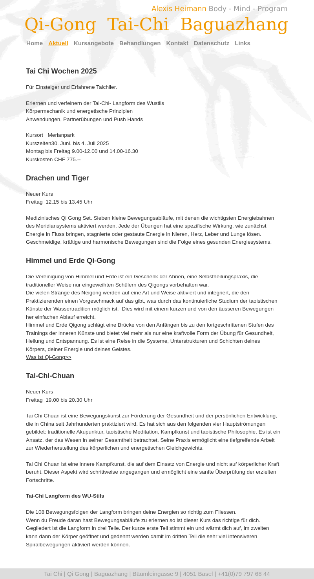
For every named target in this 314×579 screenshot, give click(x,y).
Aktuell (58, 43)
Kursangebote (94, 43)
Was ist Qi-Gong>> (48, 357)
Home (34, 43)
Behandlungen (140, 43)
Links (242, 43)
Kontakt (177, 43)
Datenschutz (211, 43)
